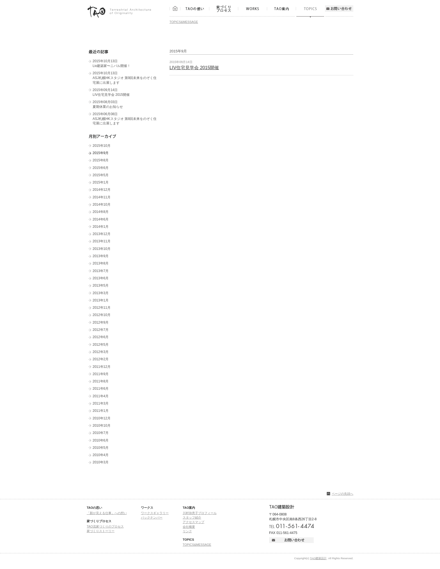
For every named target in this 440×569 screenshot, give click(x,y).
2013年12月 (102, 234)
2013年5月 (101, 285)
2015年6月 (101, 168)
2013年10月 (102, 249)
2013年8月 (101, 263)
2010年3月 (101, 462)
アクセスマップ (193, 522)
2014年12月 (102, 190)
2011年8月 (101, 381)
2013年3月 (101, 293)
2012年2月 (101, 359)
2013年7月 (101, 271)
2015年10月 (102, 146)
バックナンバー (151, 517)
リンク (187, 531)
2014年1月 (101, 227)
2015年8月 (101, 160)
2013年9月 (101, 256)
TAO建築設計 (318, 558)
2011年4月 (101, 396)
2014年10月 (102, 204)
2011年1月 (101, 411)
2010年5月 (101, 448)
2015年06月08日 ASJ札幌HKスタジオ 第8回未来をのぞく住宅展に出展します (125, 118)
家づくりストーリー (100, 531)
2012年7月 (101, 330)
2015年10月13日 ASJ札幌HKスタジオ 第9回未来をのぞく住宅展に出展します (125, 77)
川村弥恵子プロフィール (200, 513)
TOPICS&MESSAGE (183, 22)
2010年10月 (102, 426)
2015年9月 (101, 153)
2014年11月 (102, 197)
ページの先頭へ (342, 493)
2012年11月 (102, 308)
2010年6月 (101, 440)
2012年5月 (101, 345)
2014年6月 (101, 219)
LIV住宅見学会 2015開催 (194, 67)
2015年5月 (101, 175)
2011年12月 (102, 367)
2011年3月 (101, 403)
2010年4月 (101, 455)
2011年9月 (101, 374)
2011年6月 (101, 389)
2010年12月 (102, 418)
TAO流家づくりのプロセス (105, 526)
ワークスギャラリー (155, 513)
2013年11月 (102, 241)
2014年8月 (101, 212)
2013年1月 (101, 300)
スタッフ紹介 (192, 517)
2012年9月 (101, 322)
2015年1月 (101, 182)
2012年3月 (101, 352)
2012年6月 (101, 337)
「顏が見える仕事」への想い (107, 513)
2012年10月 (102, 315)
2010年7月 (101, 433)
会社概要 (189, 526)
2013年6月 (101, 278)
